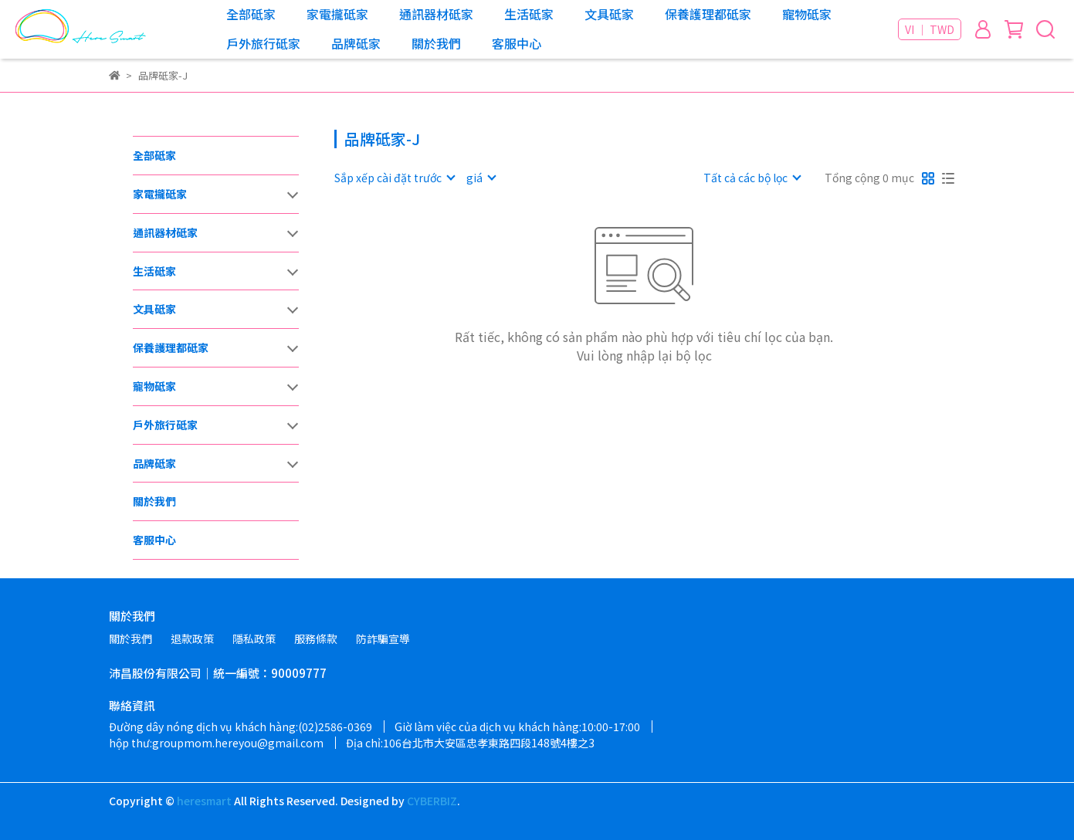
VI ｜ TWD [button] (929, 29)
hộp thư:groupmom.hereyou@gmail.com (216, 742)
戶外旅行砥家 (263, 43)
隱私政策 (254, 638)
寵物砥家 (807, 13)
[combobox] (394, 177)
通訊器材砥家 (436, 13)
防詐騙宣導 (383, 638)
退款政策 (192, 638)
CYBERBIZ (432, 800)
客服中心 (516, 43)
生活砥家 (529, 13)
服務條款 (315, 638)
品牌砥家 (356, 43)
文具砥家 (609, 13)
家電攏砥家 (337, 13)
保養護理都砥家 (708, 13)
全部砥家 (251, 13)
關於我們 (436, 43)
